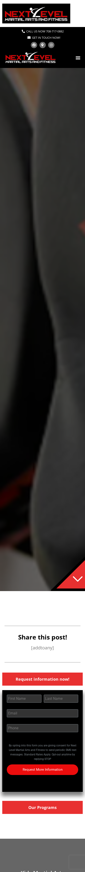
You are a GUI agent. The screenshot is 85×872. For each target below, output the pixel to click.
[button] (78, 57)
